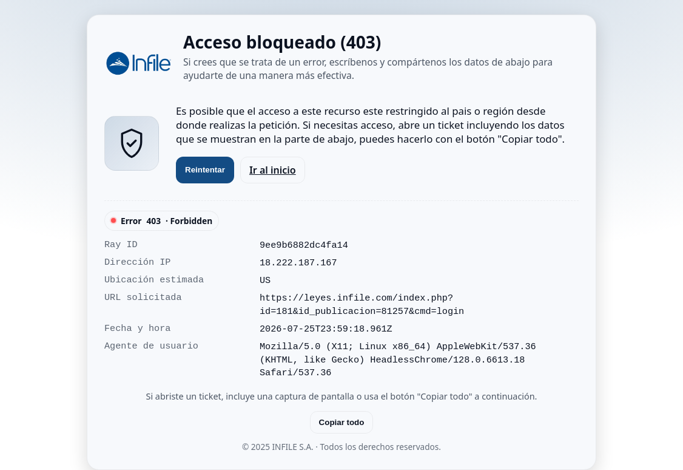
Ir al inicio (272, 170)
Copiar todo (342, 422)
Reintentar (205, 169)
